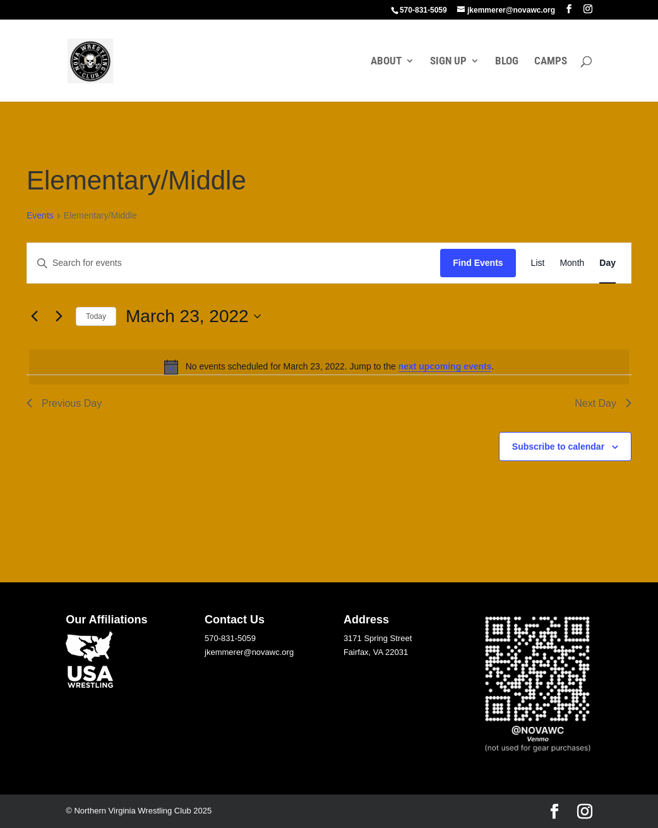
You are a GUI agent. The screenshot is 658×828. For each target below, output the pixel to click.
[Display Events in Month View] (571, 263)
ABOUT (386, 61)
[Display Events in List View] (538, 263)
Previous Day (64, 403)
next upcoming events (445, 366)
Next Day (603, 403)
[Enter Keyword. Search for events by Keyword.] (233, 263)
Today (96, 316)
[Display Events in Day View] (607, 263)
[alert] (329, 367)
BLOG (506, 61)
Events (40, 215)
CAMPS (550, 61)
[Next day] (58, 316)
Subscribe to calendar (558, 446)
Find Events (478, 263)
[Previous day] (34, 316)
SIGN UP (448, 61)
